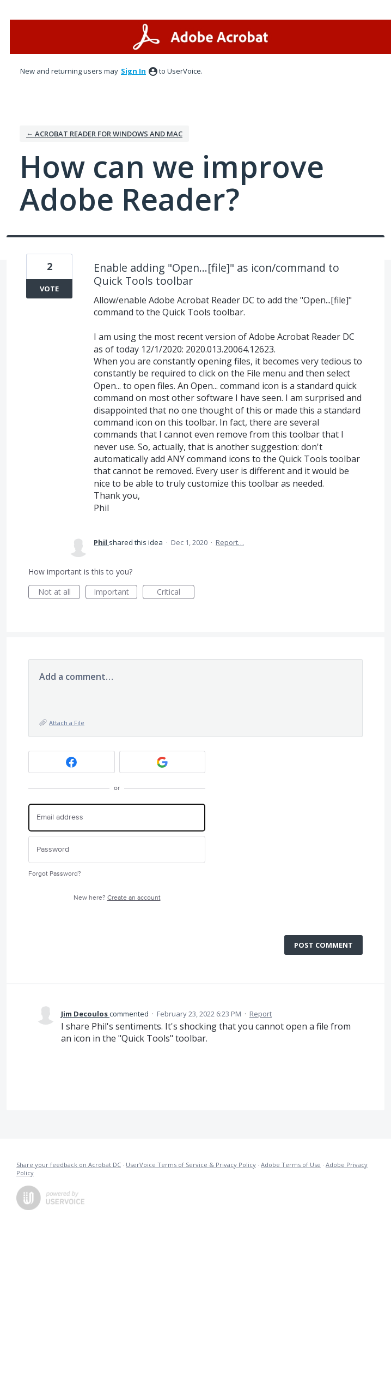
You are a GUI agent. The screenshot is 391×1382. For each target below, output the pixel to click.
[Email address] (116, 817)
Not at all (59, 593)
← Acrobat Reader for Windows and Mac (104, 134)
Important (115, 593)
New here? (117, 898)
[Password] (116, 850)
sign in (133, 71)
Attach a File (66, 723)
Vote (49, 289)
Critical (175, 593)
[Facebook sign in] (71, 762)
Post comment (323, 945)
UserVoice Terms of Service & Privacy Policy (191, 1164)
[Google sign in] (162, 762)
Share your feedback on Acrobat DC (68, 1164)
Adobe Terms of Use (291, 1164)
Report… (230, 542)
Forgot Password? (54, 874)
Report (260, 1014)
